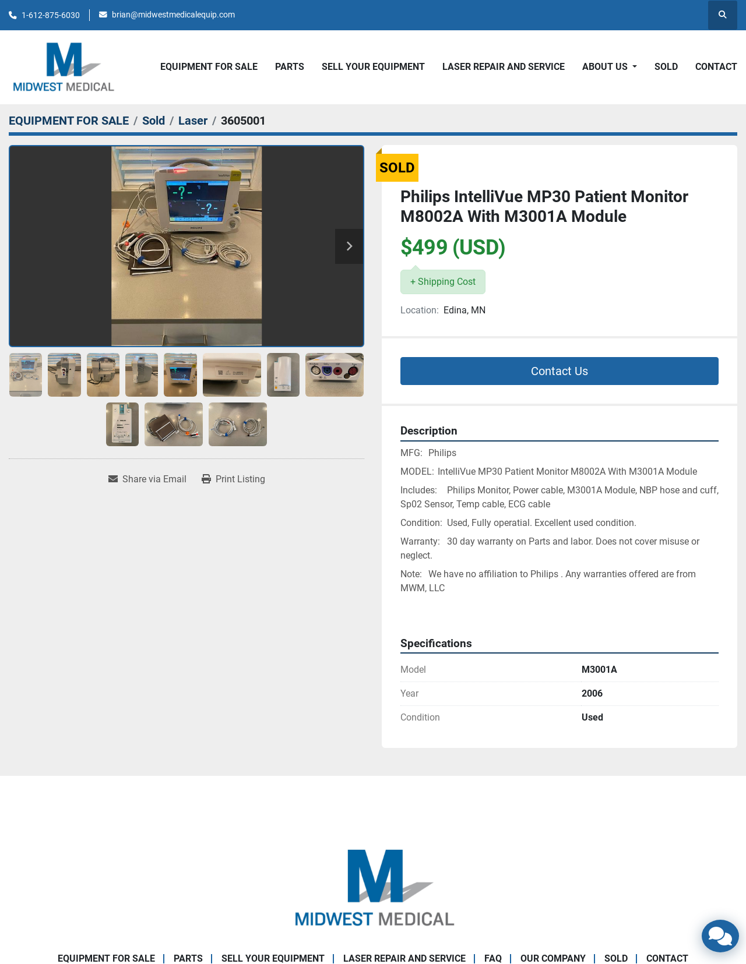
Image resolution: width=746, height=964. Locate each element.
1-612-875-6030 (51, 15)
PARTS (289, 66)
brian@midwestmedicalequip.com (173, 14)
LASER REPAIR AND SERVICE (503, 66)
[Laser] (192, 121)
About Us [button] (606, 66)
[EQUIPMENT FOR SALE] (69, 121)
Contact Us (559, 371)
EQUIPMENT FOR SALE (209, 66)
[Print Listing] (233, 479)
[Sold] (153, 121)
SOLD (666, 66)
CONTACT (716, 66)
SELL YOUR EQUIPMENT (373, 66)
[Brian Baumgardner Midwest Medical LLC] (373, 888)
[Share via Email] (147, 479)
